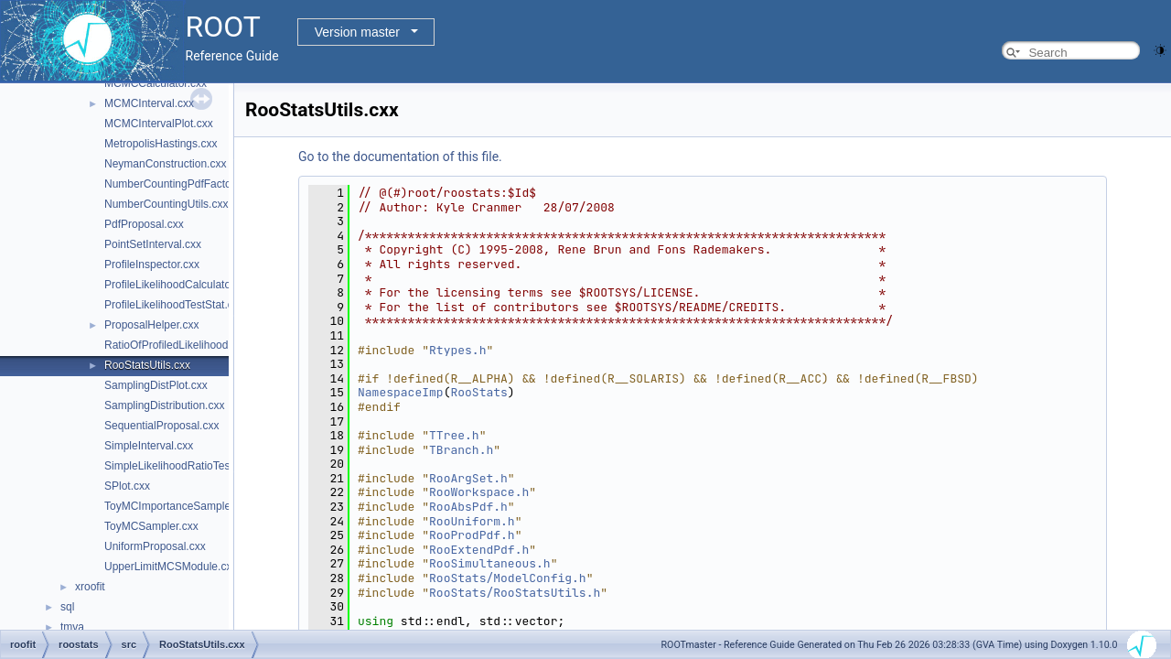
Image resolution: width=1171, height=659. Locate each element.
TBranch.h (461, 450)
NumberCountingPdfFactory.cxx (181, 184)
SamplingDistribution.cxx (164, 405)
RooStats (478, 392)
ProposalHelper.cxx (151, 325)
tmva (72, 627)
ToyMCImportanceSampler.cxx (178, 506)
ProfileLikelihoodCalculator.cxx (178, 284)
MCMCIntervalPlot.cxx (158, 123)
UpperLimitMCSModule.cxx (170, 566)
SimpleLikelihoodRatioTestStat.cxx (188, 465)
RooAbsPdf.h (468, 506)
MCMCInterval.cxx (149, 103)
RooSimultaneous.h (490, 563)
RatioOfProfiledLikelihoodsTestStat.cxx (198, 345)
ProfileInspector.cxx (151, 264)
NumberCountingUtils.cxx (166, 204)
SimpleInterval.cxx (148, 445)
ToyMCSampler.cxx (151, 526)
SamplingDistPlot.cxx (156, 385)
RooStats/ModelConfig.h (507, 578)
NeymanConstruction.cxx (165, 163)
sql (67, 606)
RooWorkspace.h (479, 492)
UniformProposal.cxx (155, 546)
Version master (357, 32)
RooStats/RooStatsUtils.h (514, 592)
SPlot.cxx (127, 486)
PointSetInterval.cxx (152, 244)
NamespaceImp (401, 392)
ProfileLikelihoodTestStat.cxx (174, 304)
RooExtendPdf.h (479, 549)
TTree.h (454, 435)
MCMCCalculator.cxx (155, 83)
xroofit (90, 586)
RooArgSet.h (468, 478)
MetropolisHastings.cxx (160, 143)
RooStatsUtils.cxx (147, 365)
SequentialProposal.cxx (161, 425)
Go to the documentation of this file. (400, 156)
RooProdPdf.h (472, 535)
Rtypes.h (457, 350)
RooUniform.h (472, 521)
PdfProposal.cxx (144, 224)
